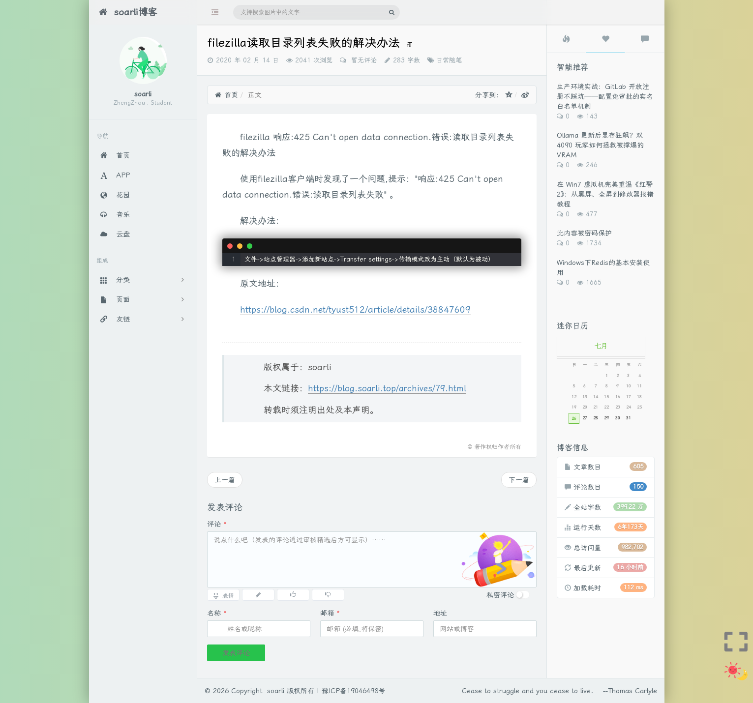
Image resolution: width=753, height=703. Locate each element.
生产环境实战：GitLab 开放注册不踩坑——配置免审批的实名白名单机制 (605, 96)
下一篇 (519, 480)
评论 (217, 524)
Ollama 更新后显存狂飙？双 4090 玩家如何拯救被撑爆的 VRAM (600, 145)
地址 (440, 613)
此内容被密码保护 (584, 233)
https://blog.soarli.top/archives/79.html (387, 388)
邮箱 (330, 613)
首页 (226, 95)
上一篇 (224, 480)
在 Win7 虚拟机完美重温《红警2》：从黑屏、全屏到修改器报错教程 (605, 194)
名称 (217, 613)
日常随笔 (449, 60)
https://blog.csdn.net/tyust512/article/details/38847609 (355, 309)
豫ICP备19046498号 (353, 691)
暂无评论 (363, 60)
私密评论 (500, 595)
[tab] (566, 39)
